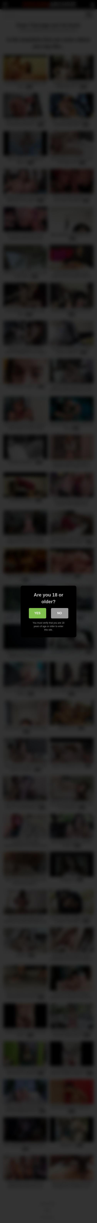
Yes (37, 613)
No (59, 613)
